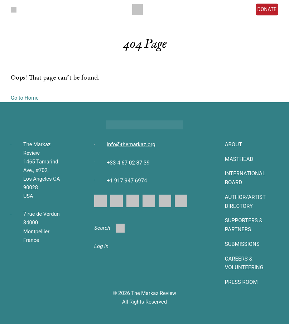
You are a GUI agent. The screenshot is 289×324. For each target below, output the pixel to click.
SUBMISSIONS (242, 244)
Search (109, 228)
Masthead (239, 159)
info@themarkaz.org (131, 144)
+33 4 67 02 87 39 (128, 162)
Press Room (241, 282)
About (233, 144)
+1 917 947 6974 (127, 180)
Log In (101, 246)
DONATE (267, 9)
